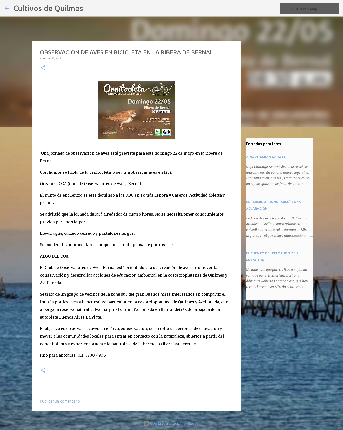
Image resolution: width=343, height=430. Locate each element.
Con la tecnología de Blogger (171, 423)
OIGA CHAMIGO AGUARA (266, 157)
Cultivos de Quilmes (48, 8)
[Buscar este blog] (314, 8)
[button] (43, 68)
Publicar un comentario (60, 401)
